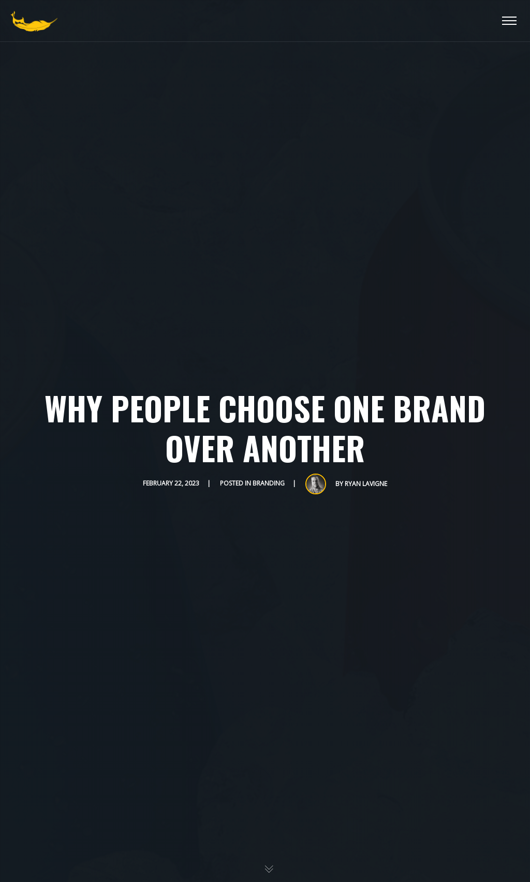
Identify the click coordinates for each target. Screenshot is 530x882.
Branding (269, 483)
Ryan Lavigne (366, 483)
